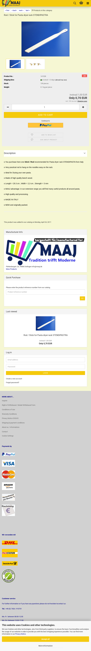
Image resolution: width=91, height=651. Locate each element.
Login (45, 373)
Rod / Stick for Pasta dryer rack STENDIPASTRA (46, 335)
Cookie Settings (8, 436)
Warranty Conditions (9, 414)
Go (82, 298)
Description (10, 153)
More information (46, 646)
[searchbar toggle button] (74, 3)
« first (7, 10)
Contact (5, 432)
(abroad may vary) (61, 80)
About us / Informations (10, 427)
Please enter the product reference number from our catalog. (28, 287)
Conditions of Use (8, 410)
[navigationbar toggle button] (87, 3)
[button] (8, 107)
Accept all (45, 639)
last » (28, 10)
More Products (11, 269)
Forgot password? (12, 382)
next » (21, 10)
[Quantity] (45, 107)
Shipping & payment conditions (13, 423)
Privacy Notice (20, 634)
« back (14, 10)
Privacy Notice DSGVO (10, 418)
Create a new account (14, 379)
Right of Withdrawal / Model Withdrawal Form (18, 405)
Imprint (4, 401)
